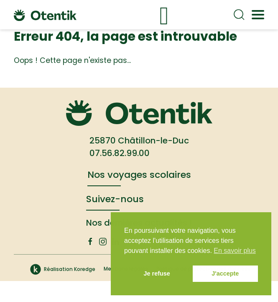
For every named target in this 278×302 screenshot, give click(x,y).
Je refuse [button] (157, 273)
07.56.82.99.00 (119, 153)
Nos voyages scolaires (139, 174)
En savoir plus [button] (235, 250)
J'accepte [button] (225, 273)
